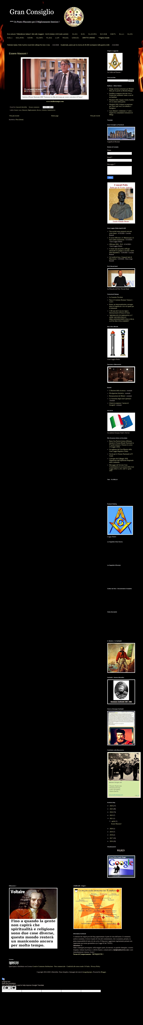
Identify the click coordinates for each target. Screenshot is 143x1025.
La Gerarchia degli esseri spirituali (120, 399)
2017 (111, 838)
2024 (111, 812)
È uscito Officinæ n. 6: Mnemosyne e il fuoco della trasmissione (121, 239)
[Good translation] (5, 988)
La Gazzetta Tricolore (116, 297)
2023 (111, 815)
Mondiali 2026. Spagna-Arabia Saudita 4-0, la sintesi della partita (121, 101)
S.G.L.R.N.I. (20, 38)
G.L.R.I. (130, 34)
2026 (111, 806)
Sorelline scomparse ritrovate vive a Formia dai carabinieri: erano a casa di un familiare (121, 95)
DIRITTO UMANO (88, 38)
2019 (111, 832)
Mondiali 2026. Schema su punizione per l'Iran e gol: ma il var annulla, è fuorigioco (121, 106)
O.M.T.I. (113, 34)
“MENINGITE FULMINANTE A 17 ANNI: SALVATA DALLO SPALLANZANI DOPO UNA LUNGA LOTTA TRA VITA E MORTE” (121, 318)
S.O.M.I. (30, 38)
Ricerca (39, 110)
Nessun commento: (34, 107)
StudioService (51, 110)
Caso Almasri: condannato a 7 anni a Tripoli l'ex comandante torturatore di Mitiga (121, 113)
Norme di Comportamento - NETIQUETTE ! (88, 954)
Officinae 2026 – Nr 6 (116, 244)
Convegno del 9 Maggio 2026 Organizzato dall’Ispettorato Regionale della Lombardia (121, 460)
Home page (54, 116)
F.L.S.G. (49, 38)
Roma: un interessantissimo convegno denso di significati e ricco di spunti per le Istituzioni (121, 306)
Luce (20, 110)
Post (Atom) (19, 119)
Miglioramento (32, 110)
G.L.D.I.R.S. (92, 34)
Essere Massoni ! (18, 53)
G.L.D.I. (75, 34)
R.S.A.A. (66, 38)
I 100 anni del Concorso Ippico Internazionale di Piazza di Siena (119, 312)
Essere (16, 110)
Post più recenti (14, 116)
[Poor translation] (12, 988)
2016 (111, 841)
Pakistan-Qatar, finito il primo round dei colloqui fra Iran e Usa (28, 45)
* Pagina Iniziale (103, 38)
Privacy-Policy (95, 966)
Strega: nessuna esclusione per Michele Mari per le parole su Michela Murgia (121, 90)
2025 (111, 809)
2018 (111, 835)
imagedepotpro (87, 972)
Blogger (103, 972)
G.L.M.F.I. (39, 38)
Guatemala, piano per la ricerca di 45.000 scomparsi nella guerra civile (85, 45)
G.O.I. (83, 34)
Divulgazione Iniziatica (116, 393)
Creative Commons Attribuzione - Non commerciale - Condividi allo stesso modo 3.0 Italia (61, 966)
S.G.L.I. (10, 38)
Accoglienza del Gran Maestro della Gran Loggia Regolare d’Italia (120, 450)
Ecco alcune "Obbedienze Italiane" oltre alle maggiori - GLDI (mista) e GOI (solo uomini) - (38, 34)
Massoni (24, 110)
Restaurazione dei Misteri (117, 396)
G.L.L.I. (121, 34)
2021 (111, 818)
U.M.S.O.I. (75, 38)
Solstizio (44, 110)
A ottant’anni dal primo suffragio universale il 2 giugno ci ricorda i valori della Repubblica (121, 250)
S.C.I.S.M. (103, 34)
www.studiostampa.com (55, 101)
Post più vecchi (95, 116)
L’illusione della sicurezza (117, 390)
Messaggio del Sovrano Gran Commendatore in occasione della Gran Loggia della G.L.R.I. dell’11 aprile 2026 (121, 467)
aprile (113, 821)
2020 (111, 829)
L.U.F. (57, 38)
